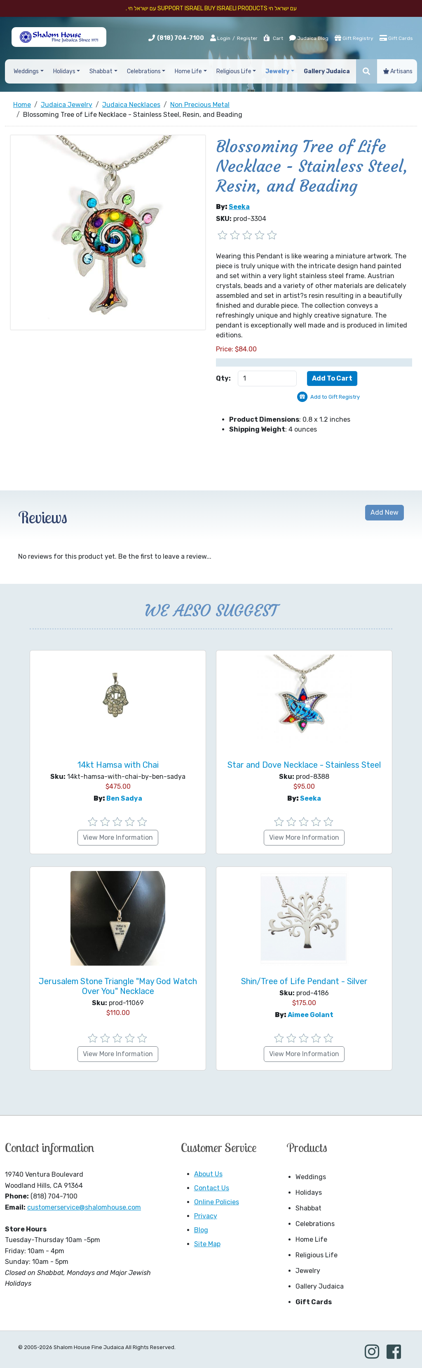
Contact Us (211, 1188)
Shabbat (308, 1208)
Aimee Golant (310, 1015)
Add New (384, 512)
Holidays (308, 1192)
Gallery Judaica (319, 1286)
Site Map (207, 1244)
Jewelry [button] (277, 71)
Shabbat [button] (101, 71)
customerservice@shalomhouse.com (84, 1207)
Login (220, 38)
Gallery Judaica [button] (327, 71)
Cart (273, 38)
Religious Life (316, 1255)
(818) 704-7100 (180, 38)
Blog (201, 1230)
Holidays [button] (64, 71)
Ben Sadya (124, 798)
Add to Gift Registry (335, 397)
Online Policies (216, 1202)
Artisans (398, 71)
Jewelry (307, 1271)
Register (247, 38)
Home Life (311, 1239)
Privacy (205, 1216)
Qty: (223, 378)
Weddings (310, 1177)
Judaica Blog (308, 38)
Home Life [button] (188, 71)
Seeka (239, 207)
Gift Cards (396, 38)
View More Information (118, 837)
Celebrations (315, 1224)
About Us (208, 1174)
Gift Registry (354, 38)
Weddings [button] (26, 71)
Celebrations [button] (144, 71)
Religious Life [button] (233, 71)
